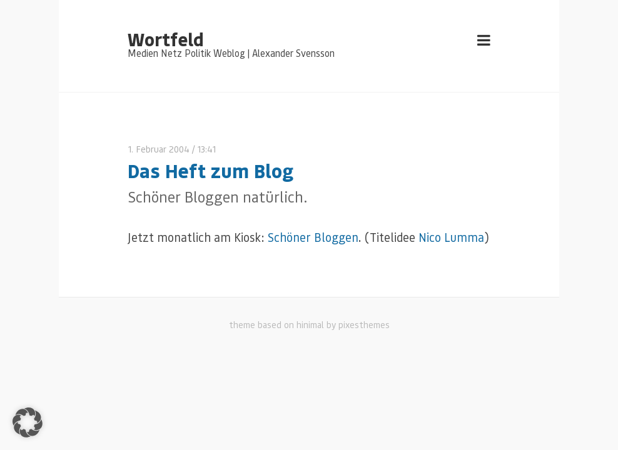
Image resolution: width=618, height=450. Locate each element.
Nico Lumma (451, 237)
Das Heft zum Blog (210, 170)
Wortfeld (165, 38)
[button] (27, 422)
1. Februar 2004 (159, 149)
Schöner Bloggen (313, 237)
